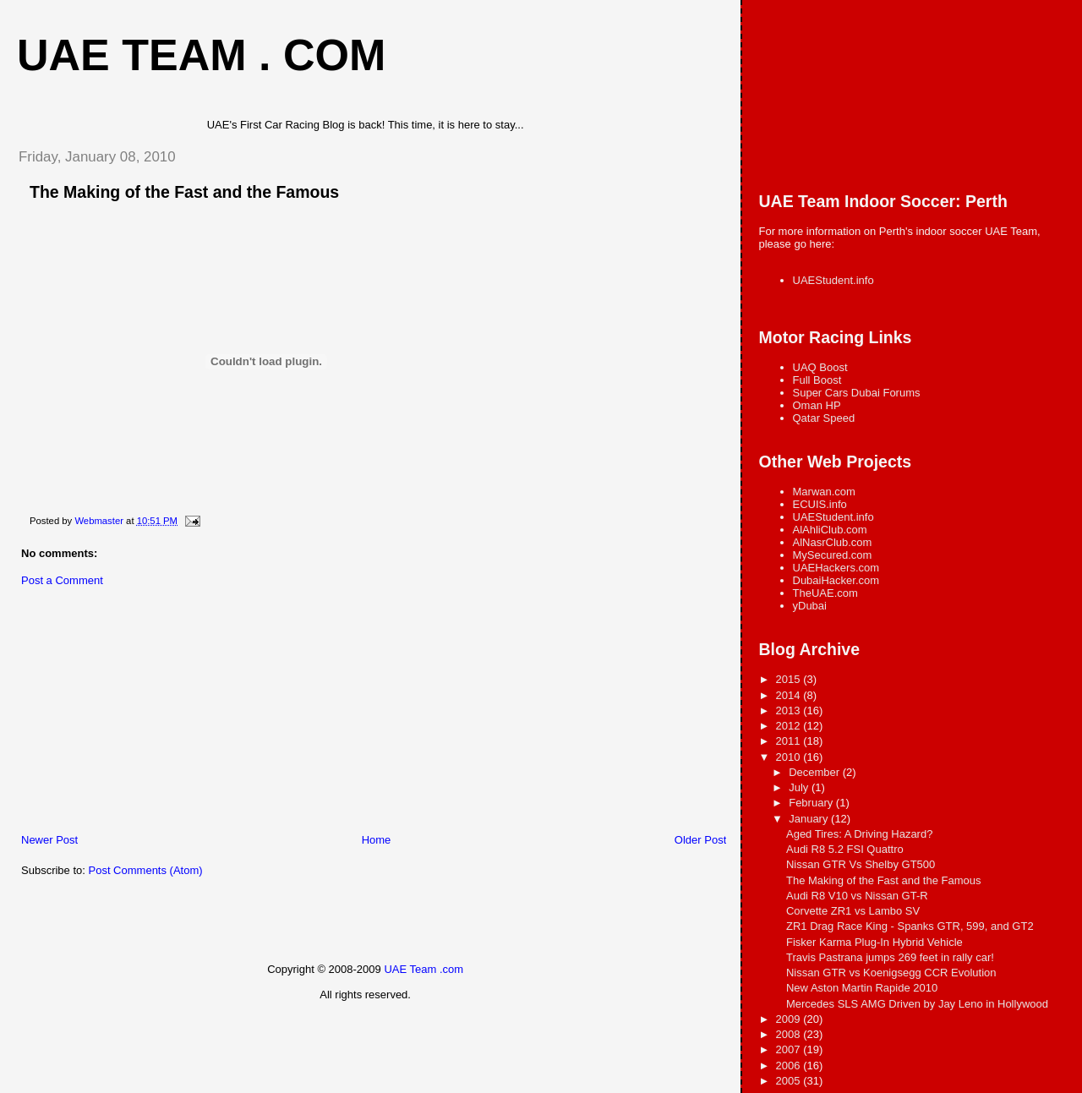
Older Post (700, 839)
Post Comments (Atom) (146, 870)
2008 (790, 1034)
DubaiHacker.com (836, 580)
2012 (790, 725)
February (812, 802)
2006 (790, 1065)
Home (376, 839)
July (800, 787)
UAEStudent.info (833, 280)
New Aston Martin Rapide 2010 (861, 987)
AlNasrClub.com (832, 542)
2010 (790, 757)
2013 (790, 710)
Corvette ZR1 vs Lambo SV (853, 910)
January (810, 818)
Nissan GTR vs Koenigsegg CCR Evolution (891, 972)
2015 (790, 679)
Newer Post (49, 839)
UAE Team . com (201, 54)
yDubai (810, 605)
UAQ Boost (820, 367)
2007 (790, 1049)
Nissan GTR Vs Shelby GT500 (860, 864)
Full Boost (817, 380)
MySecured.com (832, 555)
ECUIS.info (820, 504)
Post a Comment (62, 580)
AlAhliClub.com (830, 529)
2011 (790, 741)
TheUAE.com (825, 593)
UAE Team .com (423, 969)
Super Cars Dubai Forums (857, 392)
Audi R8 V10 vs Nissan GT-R (857, 895)
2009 (790, 1019)
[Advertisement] (131, 714)
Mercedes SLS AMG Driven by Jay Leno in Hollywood (917, 1003)
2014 (790, 695)
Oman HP (817, 405)
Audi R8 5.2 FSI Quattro (845, 849)
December (816, 772)
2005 (790, 1080)
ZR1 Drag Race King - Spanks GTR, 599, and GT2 (910, 926)
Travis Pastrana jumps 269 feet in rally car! (890, 957)
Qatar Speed (824, 418)
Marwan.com (824, 491)
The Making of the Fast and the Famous (883, 880)
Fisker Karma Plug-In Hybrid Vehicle (874, 942)
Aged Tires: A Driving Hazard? (859, 834)
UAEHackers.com (836, 567)
